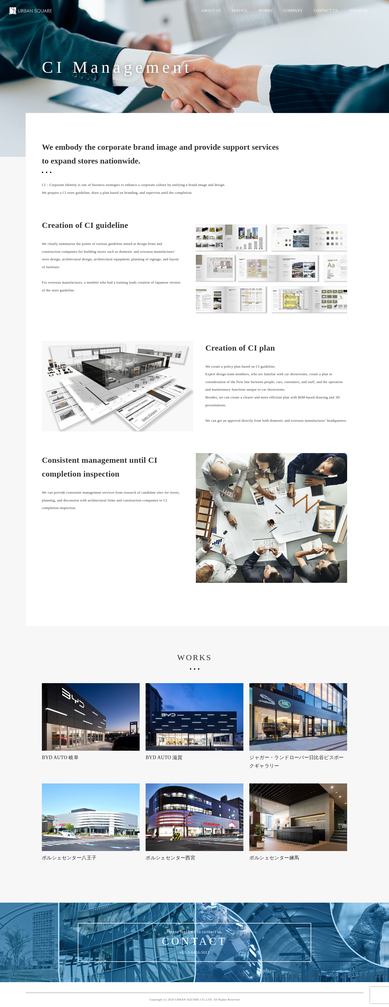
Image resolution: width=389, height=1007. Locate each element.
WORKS (266, 11)
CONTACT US (326, 11)
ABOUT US (210, 11)
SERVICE (240, 11)
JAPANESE (358, 11)
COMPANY (293, 11)
